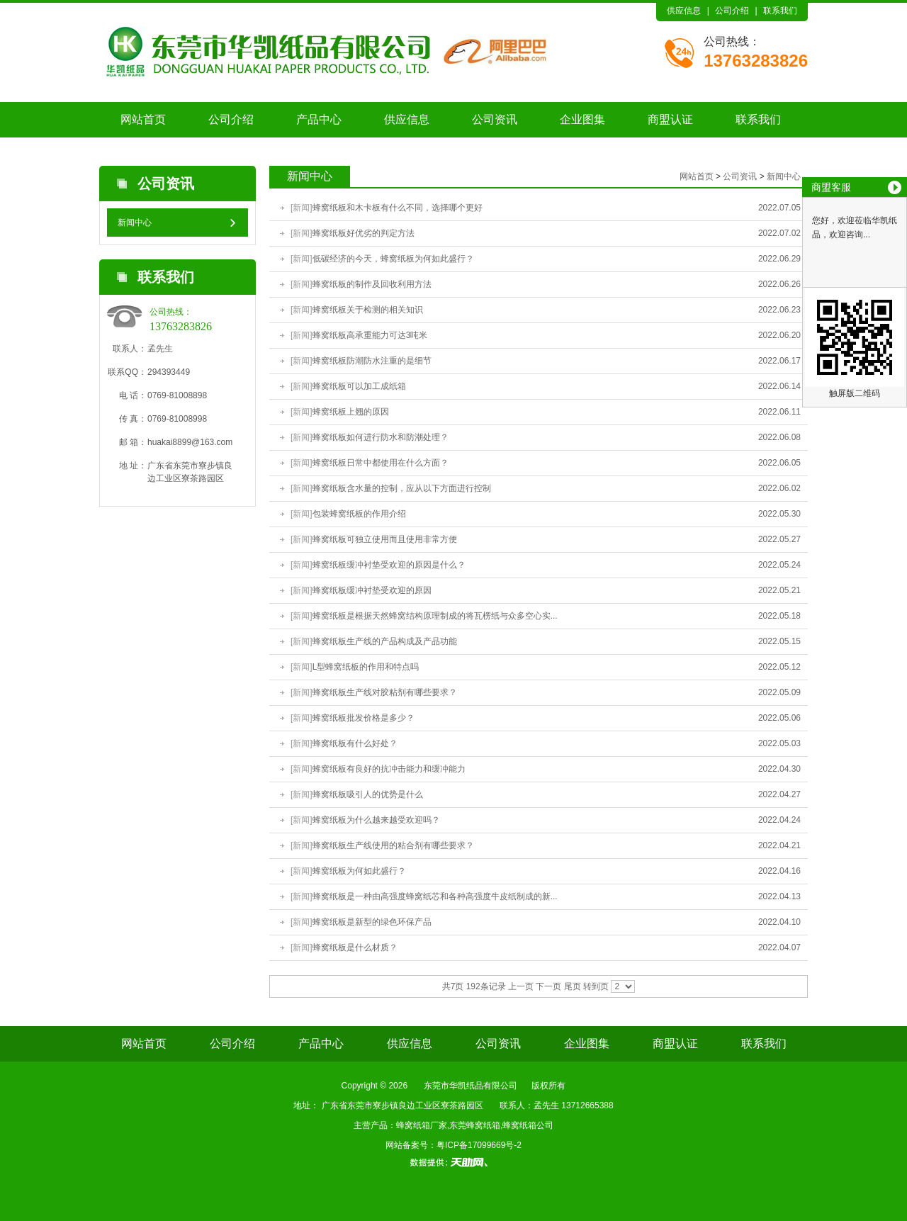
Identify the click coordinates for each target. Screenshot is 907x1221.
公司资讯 (494, 119)
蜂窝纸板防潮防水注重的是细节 (372, 361)
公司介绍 (732, 11)
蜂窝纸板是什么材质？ (355, 947)
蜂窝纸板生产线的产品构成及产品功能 (384, 641)
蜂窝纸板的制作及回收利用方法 (372, 284)
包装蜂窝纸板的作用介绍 (359, 514)
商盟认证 (670, 119)
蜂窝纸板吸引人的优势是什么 (367, 794)
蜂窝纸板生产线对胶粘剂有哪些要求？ (384, 692)
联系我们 (780, 11)
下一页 (548, 986)
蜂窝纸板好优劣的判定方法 (363, 233)
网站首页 (143, 119)
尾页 (572, 986)
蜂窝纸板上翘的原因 (350, 412)
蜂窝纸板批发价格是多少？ (363, 718)
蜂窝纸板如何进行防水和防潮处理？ (380, 437)
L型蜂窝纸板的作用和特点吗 (365, 667)
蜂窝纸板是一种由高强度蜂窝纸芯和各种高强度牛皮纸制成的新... (435, 896)
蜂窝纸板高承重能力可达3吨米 (370, 335)
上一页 (521, 986)
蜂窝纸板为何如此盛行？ (359, 871)
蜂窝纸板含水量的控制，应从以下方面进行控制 (401, 488)
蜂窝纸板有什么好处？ (355, 743)
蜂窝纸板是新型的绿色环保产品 (372, 922)
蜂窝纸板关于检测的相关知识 (367, 310)
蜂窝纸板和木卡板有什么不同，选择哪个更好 (397, 208)
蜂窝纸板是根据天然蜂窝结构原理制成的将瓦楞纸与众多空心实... (435, 616)
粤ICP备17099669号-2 (479, 1145)
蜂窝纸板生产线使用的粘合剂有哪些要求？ (393, 845)
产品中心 (319, 119)
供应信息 (684, 11)
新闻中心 (135, 222)
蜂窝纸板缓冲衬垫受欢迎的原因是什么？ (389, 565)
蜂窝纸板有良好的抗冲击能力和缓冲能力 (389, 769)
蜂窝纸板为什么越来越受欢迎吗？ (376, 820)
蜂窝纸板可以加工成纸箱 (359, 386)
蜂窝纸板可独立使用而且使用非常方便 (384, 539)
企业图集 (582, 119)
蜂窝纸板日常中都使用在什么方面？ (380, 463)
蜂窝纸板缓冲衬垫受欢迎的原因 (372, 590)
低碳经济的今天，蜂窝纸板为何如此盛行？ (393, 259)
